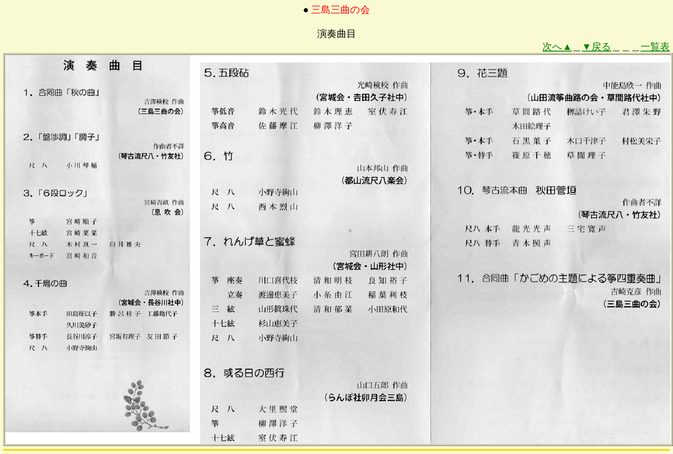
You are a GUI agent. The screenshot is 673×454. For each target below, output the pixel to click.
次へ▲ (557, 46)
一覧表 (655, 46)
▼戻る (596, 46)
